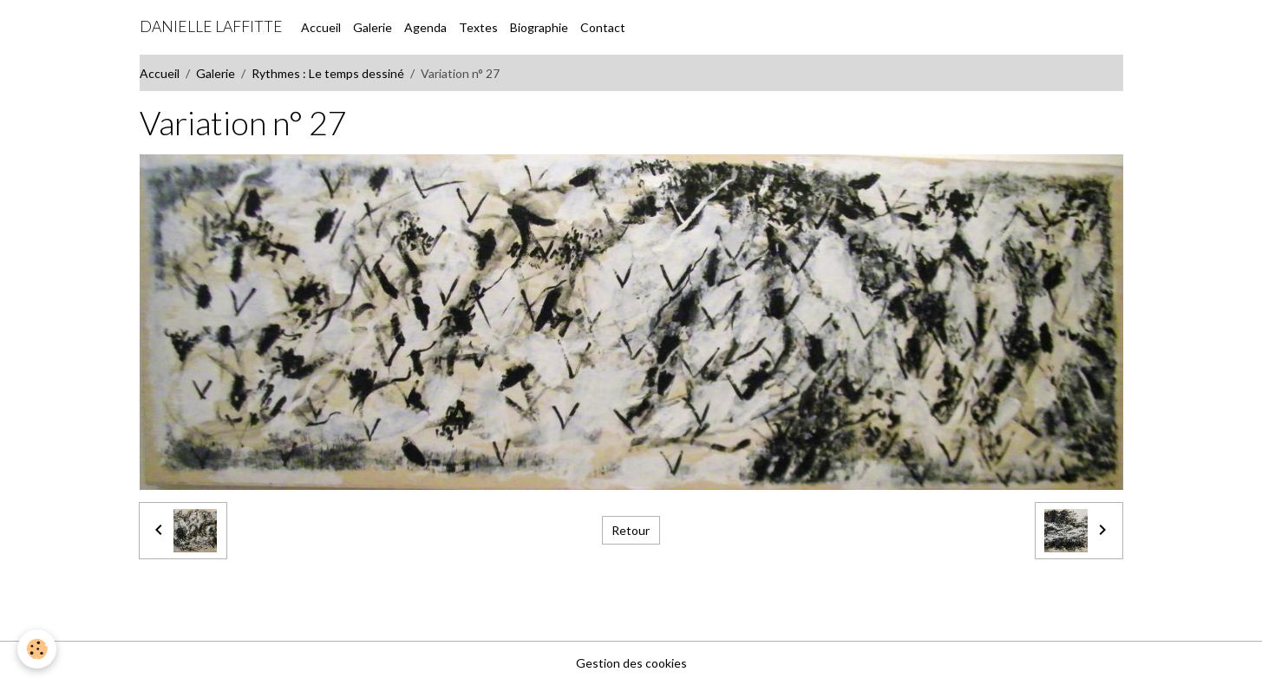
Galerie (372, 27)
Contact (602, 27)
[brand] (211, 27)
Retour (630, 530)
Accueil (321, 27)
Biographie (539, 27)
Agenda (425, 27)
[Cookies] (36, 649)
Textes (478, 27)
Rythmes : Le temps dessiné (328, 73)
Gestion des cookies (631, 663)
